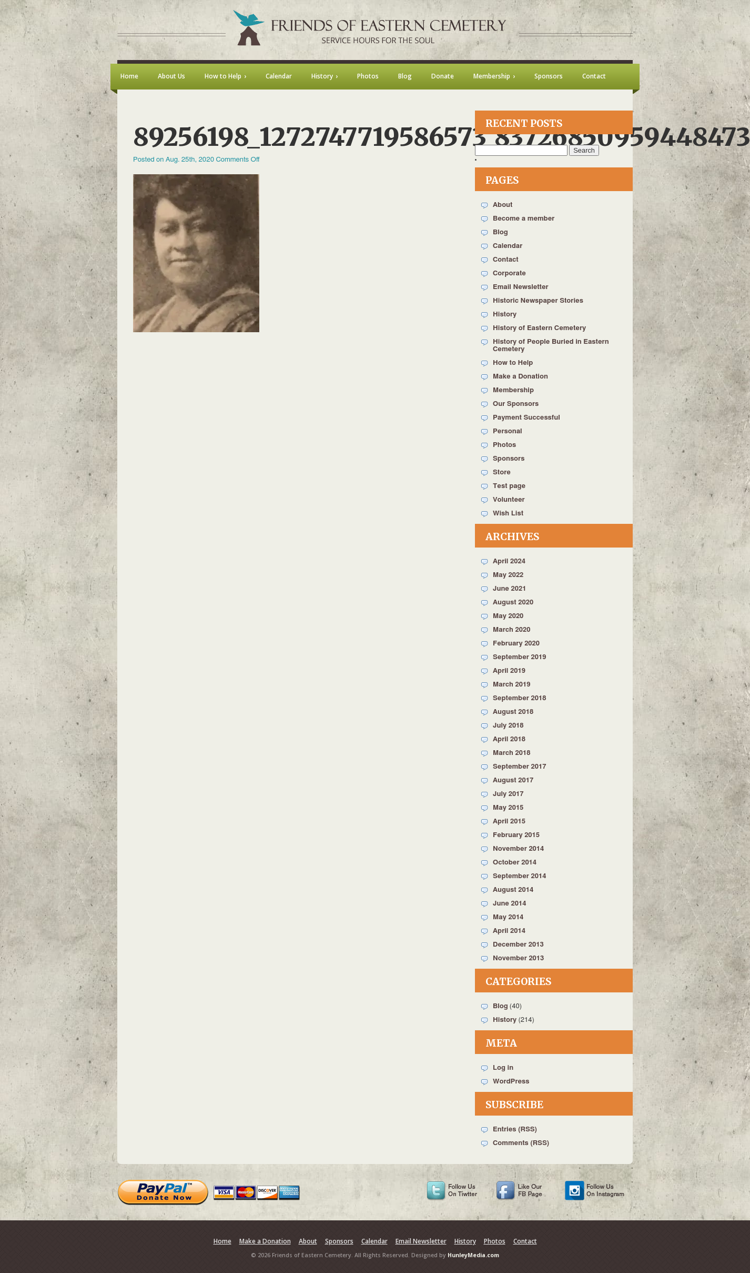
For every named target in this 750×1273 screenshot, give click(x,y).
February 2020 (516, 643)
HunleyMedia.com (473, 1255)
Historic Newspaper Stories (538, 300)
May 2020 (508, 616)
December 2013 (518, 944)
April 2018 (509, 739)
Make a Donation (520, 376)
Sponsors (508, 458)
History (504, 314)
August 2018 (513, 712)
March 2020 (511, 629)
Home (222, 1241)
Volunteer (509, 499)
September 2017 (519, 766)
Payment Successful (526, 417)
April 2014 (509, 931)
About (502, 205)
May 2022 (508, 575)
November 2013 (518, 958)
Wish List (508, 513)
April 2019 (509, 671)
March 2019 (511, 684)
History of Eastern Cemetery (539, 328)
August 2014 (513, 890)
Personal (507, 431)
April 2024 (509, 561)
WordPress (511, 1081)
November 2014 (518, 849)
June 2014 (509, 903)
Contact (506, 259)
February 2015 (516, 835)
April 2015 (509, 821)
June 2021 (509, 588)
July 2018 (508, 725)
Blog (500, 232)
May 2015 (508, 807)
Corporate (509, 273)
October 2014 (514, 862)
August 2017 (513, 780)
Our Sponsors (516, 404)
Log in (503, 1068)
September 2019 (519, 657)
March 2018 (511, 753)
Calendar (507, 246)
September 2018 (519, 698)
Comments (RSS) (521, 1143)
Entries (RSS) (515, 1129)
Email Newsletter (521, 287)
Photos (504, 445)
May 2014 (508, 917)
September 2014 (519, 876)
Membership (513, 390)
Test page (509, 486)
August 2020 (513, 602)
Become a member (523, 218)
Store (502, 472)
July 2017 (508, 794)
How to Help (513, 363)
